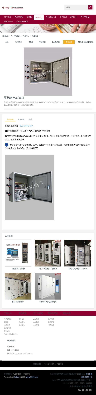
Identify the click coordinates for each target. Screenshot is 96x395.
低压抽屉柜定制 (18, 302)
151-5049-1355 (13, 350)
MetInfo (16, 377)
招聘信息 (51, 325)
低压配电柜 (56, 42)
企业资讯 (21, 325)
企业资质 (36, 325)
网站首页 (7, 17)
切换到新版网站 (22, 21)
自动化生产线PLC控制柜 (77, 269)
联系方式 (51, 319)
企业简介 (36, 319)
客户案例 (63, 17)
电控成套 (35, 36)
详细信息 (10, 119)
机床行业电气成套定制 (48, 302)
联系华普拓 (8, 21)
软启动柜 (42, 42)
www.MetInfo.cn (32, 377)
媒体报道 (21, 319)
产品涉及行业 (51, 17)
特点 (33, 119)
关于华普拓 (85, 17)
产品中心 (38, 17)
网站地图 (67, 314)
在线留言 (51, 322)
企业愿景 (36, 322)
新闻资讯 (73, 17)
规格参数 (22, 119)
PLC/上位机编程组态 (85, 42)
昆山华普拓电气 (26, 126)
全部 (7, 42)
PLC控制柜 (19, 17)
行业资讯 (21, 322)
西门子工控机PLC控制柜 (48, 269)
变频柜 (29, 17)
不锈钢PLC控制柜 (18, 269)
